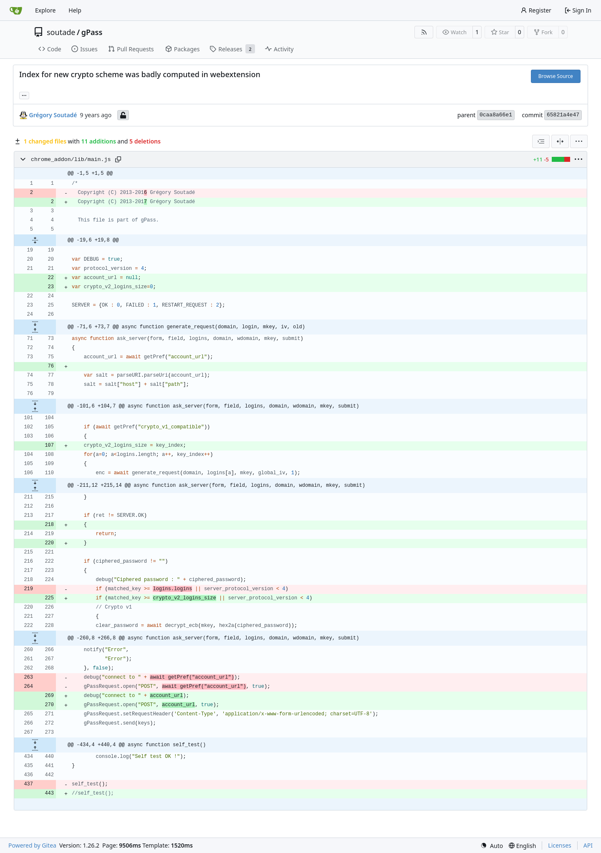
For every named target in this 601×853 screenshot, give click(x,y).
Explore (45, 10)
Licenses (559, 845)
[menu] (579, 141)
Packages (182, 49)
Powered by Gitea (32, 845)
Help (74, 10)
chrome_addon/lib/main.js (71, 159)
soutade (61, 32)
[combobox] (541, 141)
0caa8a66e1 (496, 115)
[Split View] (560, 141)
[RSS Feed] (424, 32)
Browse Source (555, 76)
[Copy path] (118, 159)
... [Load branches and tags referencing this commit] (24, 95)
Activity (279, 49)
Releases (232, 48)
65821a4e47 (563, 115)
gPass (92, 32)
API (588, 845)
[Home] (16, 10)
